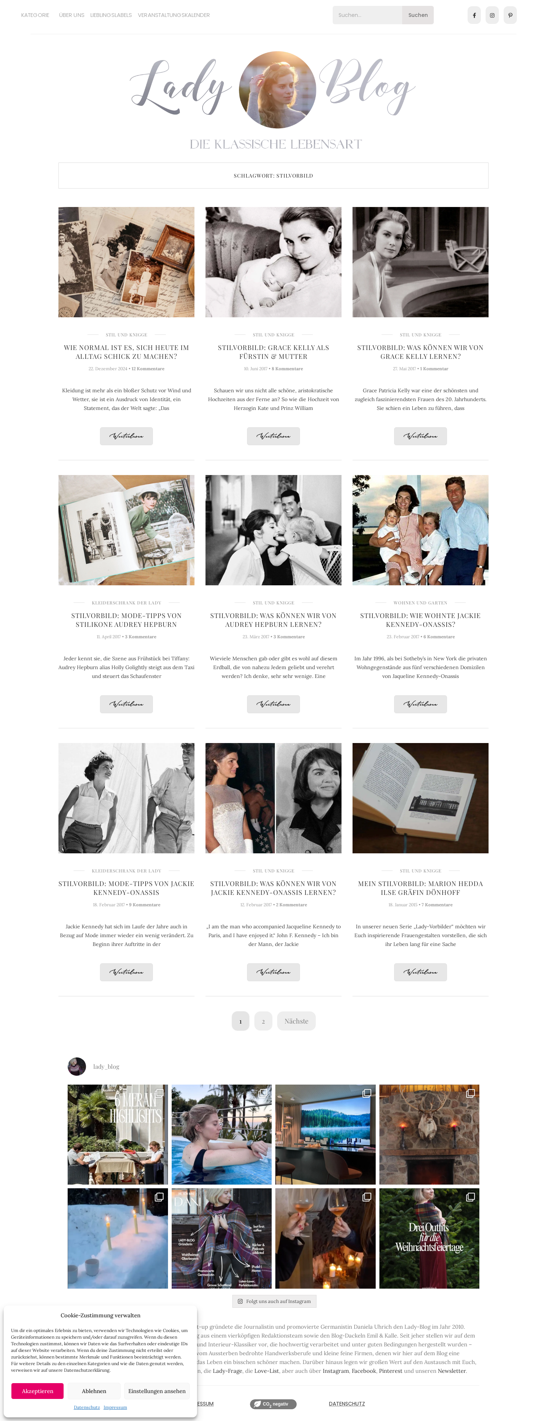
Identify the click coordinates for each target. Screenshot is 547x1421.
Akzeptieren (37, 1391)
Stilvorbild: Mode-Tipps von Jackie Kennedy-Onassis (126, 888)
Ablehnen (94, 1391)
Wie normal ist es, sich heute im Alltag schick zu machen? (126, 352)
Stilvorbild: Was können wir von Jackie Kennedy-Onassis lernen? (273, 888)
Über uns (72, 15)
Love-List (266, 1370)
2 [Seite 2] (263, 1021)
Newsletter (452, 1370)
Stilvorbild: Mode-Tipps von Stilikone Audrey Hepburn (126, 620)
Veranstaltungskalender (174, 15)
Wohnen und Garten (420, 603)
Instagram (336, 1370)
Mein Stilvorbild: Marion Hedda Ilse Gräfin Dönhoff (420, 888)
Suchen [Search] (418, 15)
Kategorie (35, 15)
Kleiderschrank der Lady (126, 603)
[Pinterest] (510, 15)
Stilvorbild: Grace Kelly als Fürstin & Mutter (273, 352)
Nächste (296, 1021)
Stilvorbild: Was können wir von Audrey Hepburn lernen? (273, 620)
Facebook (364, 1370)
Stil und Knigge (126, 335)
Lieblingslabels (111, 15)
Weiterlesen (126, 436)
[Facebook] (474, 15)
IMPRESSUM (200, 1403)
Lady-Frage (227, 1370)
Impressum (115, 1407)
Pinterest (391, 1370)
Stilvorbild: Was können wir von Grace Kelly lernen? (420, 352)
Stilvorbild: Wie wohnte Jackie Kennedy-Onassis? (420, 620)
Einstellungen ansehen (157, 1391)
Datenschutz (87, 1407)
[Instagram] (492, 15)
